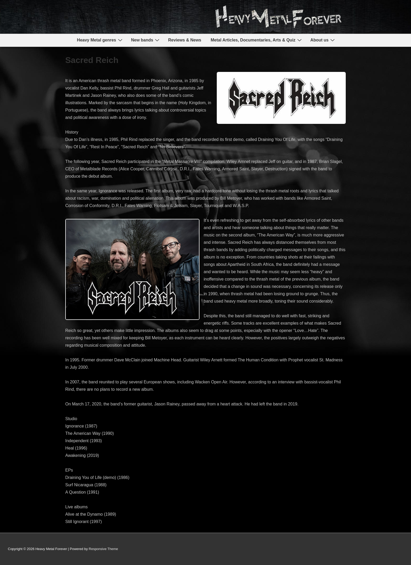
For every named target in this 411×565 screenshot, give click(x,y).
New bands (146, 40)
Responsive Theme (103, 549)
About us (323, 40)
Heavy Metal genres (100, 40)
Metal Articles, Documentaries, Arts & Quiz (257, 40)
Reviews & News (184, 40)
